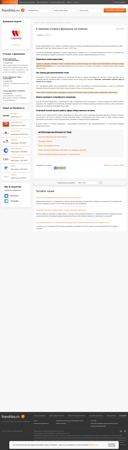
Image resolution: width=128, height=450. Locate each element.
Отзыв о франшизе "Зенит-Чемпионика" (12, 78)
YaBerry (13, 175)
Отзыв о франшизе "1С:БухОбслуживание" (11, 59)
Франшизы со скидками (27, 2)
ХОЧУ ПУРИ (15, 131)
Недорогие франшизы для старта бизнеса (52, 137)
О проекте (122, 415)
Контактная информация (98, 426)
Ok (112, 445)
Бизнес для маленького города (48, 146)
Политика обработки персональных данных (104, 423)
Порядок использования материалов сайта (69, 420)
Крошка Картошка (17, 157)
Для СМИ (93, 420)
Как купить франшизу (57, 2)
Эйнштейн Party (16, 122)
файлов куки (93, 445)
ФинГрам (14, 140)
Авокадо (14, 113)
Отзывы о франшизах (14, 53)
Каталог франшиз (10, 2)
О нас (35, 420)
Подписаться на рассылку (78, 183)
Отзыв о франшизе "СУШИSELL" (14, 91)
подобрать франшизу (115, 10)
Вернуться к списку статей (114, 165)
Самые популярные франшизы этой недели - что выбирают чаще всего (62, 150)
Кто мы (75, 2)
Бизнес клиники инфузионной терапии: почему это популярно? (59, 198)
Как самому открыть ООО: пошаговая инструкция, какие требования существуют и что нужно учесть (72, 222)
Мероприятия (111, 415)
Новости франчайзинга (56, 415)
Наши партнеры (61, 423)
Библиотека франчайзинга (76, 415)
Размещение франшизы (41, 423)
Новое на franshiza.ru (13, 107)
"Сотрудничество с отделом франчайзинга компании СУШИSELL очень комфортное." (14, 98)
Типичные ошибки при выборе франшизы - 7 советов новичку (59, 154)
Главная (36, 22)
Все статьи (120, 29)
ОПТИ (13, 166)
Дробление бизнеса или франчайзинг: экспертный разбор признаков (61, 210)
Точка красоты (16, 148)
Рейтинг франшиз (42, 2)
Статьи (42, 22)
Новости (69, 2)
